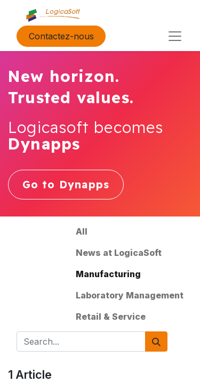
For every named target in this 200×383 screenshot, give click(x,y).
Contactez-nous (61, 36)
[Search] (156, 341)
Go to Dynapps (66, 184)
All (81, 231)
